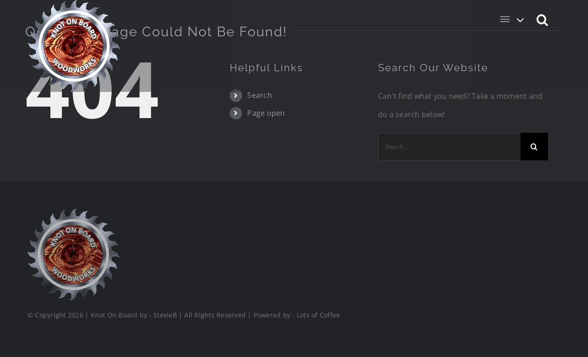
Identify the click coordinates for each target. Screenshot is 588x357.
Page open (266, 113)
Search (259, 95)
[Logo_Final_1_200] (73, 212)
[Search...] (449, 146)
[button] (543, 19)
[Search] (534, 146)
